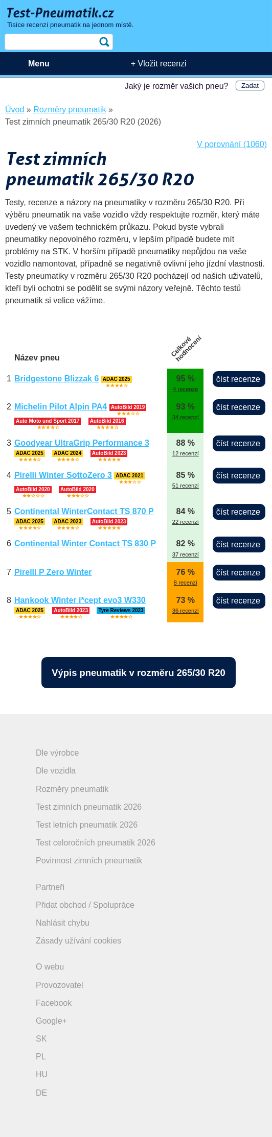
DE (41, 1092)
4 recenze (185, 389)
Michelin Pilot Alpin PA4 (60, 406)
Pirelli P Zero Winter (53, 572)
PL (41, 1056)
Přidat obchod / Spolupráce (85, 905)
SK (41, 1038)
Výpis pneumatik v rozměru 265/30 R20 (138, 672)
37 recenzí (185, 554)
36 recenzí (185, 611)
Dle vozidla (56, 770)
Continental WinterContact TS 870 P (84, 511)
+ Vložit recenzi (159, 63)
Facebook (54, 1003)
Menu (39, 63)
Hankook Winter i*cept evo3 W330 (80, 600)
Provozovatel (59, 985)
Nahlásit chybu (62, 922)
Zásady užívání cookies (78, 940)
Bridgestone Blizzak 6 (56, 378)
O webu (50, 966)
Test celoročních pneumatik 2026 (95, 842)
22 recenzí (185, 522)
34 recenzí (185, 417)
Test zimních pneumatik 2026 (89, 807)
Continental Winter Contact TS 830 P (85, 543)
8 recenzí (185, 582)
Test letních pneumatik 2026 (87, 824)
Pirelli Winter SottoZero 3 (63, 475)
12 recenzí (185, 453)
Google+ (51, 1021)
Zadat (250, 85)
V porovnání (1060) (232, 144)
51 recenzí (185, 485)
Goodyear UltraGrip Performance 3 (81, 443)
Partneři (50, 887)
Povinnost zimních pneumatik (89, 860)
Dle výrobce (57, 752)
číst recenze (238, 379)
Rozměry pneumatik (72, 789)
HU (42, 1074)
